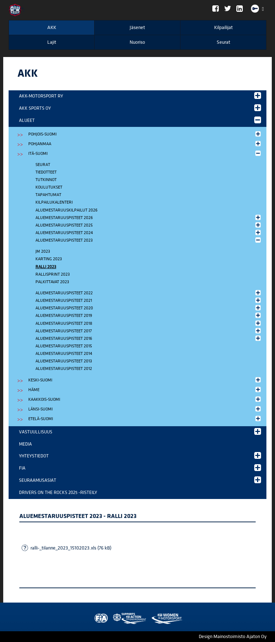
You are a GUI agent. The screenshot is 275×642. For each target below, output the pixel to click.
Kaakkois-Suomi (145, 399)
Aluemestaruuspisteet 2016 (148, 338)
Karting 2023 (48, 259)
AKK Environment (114, 618)
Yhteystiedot (140, 455)
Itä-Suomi (145, 153)
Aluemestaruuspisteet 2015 (63, 346)
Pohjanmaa (145, 143)
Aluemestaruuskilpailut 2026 (66, 210)
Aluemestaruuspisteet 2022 (148, 292)
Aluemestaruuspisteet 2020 (148, 307)
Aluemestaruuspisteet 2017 (148, 330)
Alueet (140, 119)
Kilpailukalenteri (54, 202)
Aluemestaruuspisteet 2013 (63, 361)
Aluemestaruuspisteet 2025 (148, 225)
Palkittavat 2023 (52, 282)
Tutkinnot (46, 179)
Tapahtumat (48, 195)
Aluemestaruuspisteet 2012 (63, 368)
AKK (51, 27)
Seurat (223, 42)
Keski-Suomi (145, 379)
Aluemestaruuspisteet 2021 (148, 300)
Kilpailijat (223, 27)
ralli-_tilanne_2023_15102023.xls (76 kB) (70, 548)
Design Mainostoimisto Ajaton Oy (232, 636)
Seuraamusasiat (140, 479)
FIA (140, 467)
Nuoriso (137, 42)
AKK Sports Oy (140, 107)
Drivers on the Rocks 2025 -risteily (58, 492)
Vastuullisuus (140, 431)
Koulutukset (48, 187)
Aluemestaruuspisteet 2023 (148, 240)
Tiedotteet (46, 172)
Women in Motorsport (128, 618)
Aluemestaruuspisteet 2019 (148, 315)
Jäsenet (137, 27)
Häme (145, 389)
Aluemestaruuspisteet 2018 (148, 323)
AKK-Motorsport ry (140, 95)
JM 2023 (42, 251)
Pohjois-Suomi (145, 133)
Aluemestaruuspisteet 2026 (148, 217)
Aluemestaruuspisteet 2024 (148, 232)
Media (25, 444)
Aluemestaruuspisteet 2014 (63, 353)
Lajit (51, 42)
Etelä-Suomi (145, 418)
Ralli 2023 (45, 267)
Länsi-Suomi (145, 408)
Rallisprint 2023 (52, 274)
